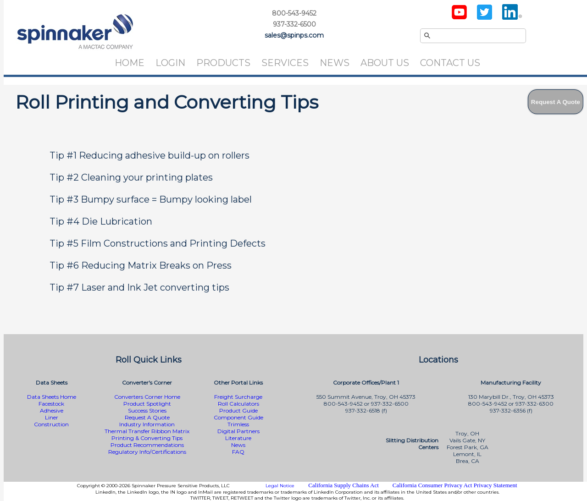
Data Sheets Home (51, 396)
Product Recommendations (147, 444)
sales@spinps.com (294, 35)
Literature (238, 438)
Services (285, 62)
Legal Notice (280, 486)
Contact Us (450, 62)
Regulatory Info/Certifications (147, 451)
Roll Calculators (238, 403)
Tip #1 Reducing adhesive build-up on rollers (149, 155)
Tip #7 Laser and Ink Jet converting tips (139, 287)
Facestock (51, 403)
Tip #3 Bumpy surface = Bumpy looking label (151, 199)
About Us (384, 62)
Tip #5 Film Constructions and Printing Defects (158, 243)
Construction (51, 424)
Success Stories (147, 410)
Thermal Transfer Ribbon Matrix (147, 431)
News (334, 62)
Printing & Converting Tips (147, 438)
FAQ (238, 451)
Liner (51, 417)
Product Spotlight (147, 403)
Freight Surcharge (238, 396)
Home (129, 62)
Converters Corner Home (147, 396)
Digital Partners (238, 431)
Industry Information (147, 424)
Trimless (238, 424)
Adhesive (51, 410)
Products (223, 62)
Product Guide (238, 410)
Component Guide (238, 417)
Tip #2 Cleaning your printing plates (131, 177)
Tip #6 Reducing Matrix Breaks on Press (141, 265)
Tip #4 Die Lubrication (101, 221)
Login (170, 62)
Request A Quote (147, 417)
